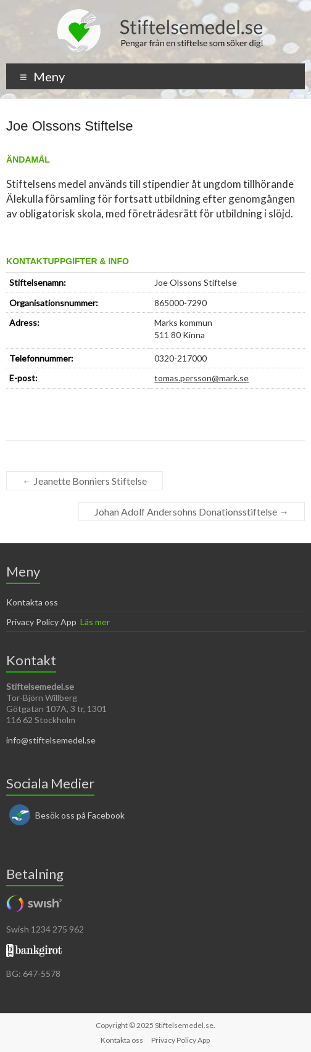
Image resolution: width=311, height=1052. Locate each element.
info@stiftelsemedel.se (51, 740)
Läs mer (95, 622)
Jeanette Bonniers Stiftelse (84, 481)
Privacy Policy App (41, 622)
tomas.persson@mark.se (201, 378)
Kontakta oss (32, 602)
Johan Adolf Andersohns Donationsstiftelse (191, 511)
